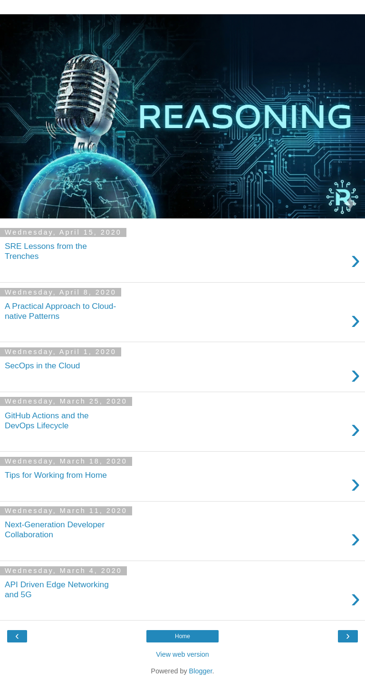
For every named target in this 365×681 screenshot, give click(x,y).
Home (182, 636)
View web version (182, 654)
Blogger (200, 671)
